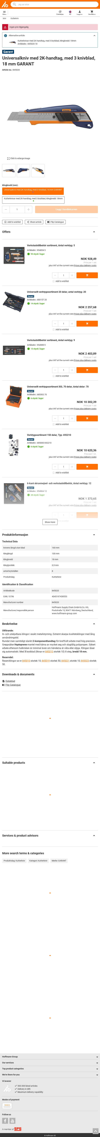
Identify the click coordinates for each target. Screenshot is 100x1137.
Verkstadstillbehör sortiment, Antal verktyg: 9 (51, 340)
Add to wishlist (12, 222)
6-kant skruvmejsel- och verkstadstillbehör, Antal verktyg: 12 (59, 483)
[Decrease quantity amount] (6, 209)
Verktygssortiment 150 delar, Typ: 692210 (49, 435)
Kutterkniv (15, 18)
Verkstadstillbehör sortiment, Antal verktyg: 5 (51, 245)
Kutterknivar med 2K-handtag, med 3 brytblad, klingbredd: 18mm (47, 41)
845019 (46, 660)
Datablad (8, 681)
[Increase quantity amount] (28, 209)
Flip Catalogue (55, 222)
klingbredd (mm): (10, 185)
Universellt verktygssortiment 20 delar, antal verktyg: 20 (56, 291)
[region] (50, 170)
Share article (34, 222)
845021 (65, 660)
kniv (4, 18)
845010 (49, 651)
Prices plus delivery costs (85, 265)
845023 (85, 660)
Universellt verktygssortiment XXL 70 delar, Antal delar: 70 (58, 386)
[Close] (94, 35)
